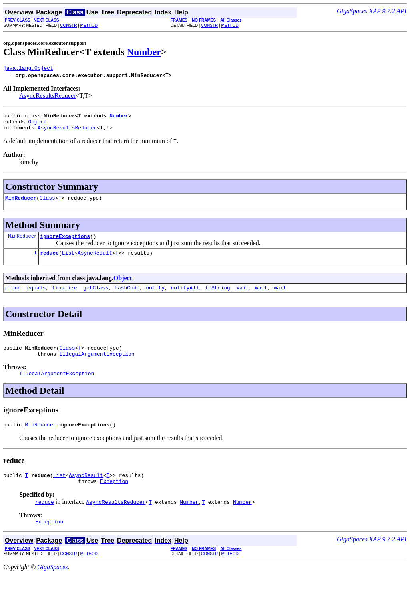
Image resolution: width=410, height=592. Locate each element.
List (68, 261)
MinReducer (20, 203)
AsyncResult (95, 261)
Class (47, 203)
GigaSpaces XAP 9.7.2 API (371, 11)
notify (155, 297)
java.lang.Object (28, 69)
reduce (49, 261)
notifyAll (185, 297)
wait (242, 297)
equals (36, 297)
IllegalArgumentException (96, 365)
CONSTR (68, 25)
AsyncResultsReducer (47, 96)
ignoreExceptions (65, 243)
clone (13, 297)
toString (217, 297)
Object (37, 125)
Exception (114, 497)
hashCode (127, 297)
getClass (95, 297)
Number (144, 51)
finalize (64, 297)
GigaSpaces (52, 585)
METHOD (89, 25)
